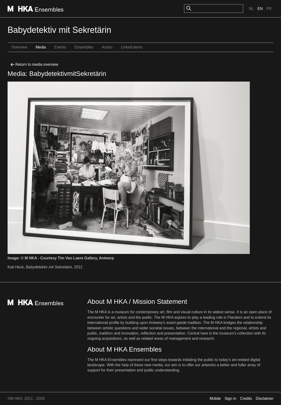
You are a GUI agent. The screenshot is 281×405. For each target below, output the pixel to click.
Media (41, 47)
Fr (269, 9)
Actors (107, 47)
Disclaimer (264, 398)
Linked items (131, 47)
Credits (246, 398)
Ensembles (84, 47)
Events (60, 47)
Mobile (215, 398)
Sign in (230, 398)
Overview (19, 47)
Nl (251, 9)
